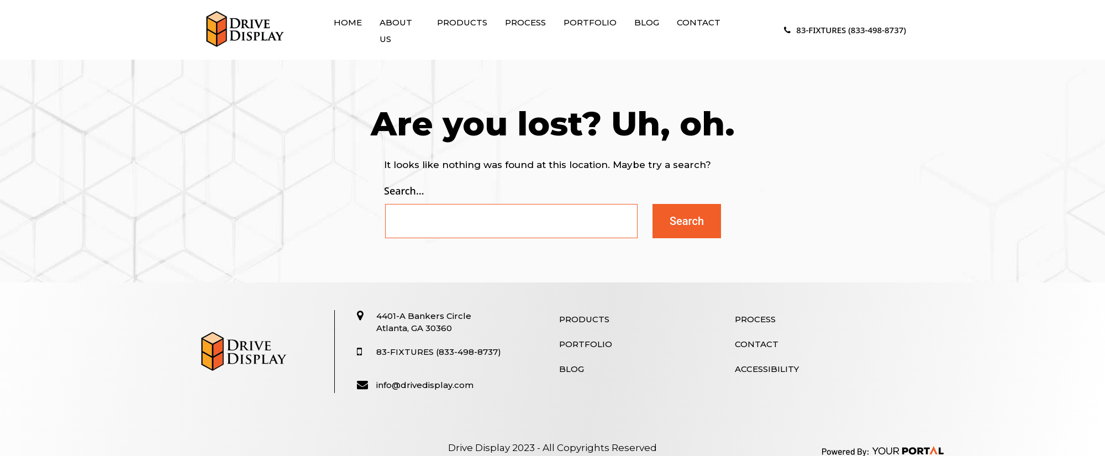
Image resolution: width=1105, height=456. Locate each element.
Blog (646, 22)
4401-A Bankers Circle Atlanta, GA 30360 (423, 322)
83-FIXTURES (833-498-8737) (845, 29)
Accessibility (767, 369)
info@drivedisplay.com (424, 385)
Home (348, 22)
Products (462, 22)
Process (525, 22)
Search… (404, 190)
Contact (698, 22)
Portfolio (590, 22)
